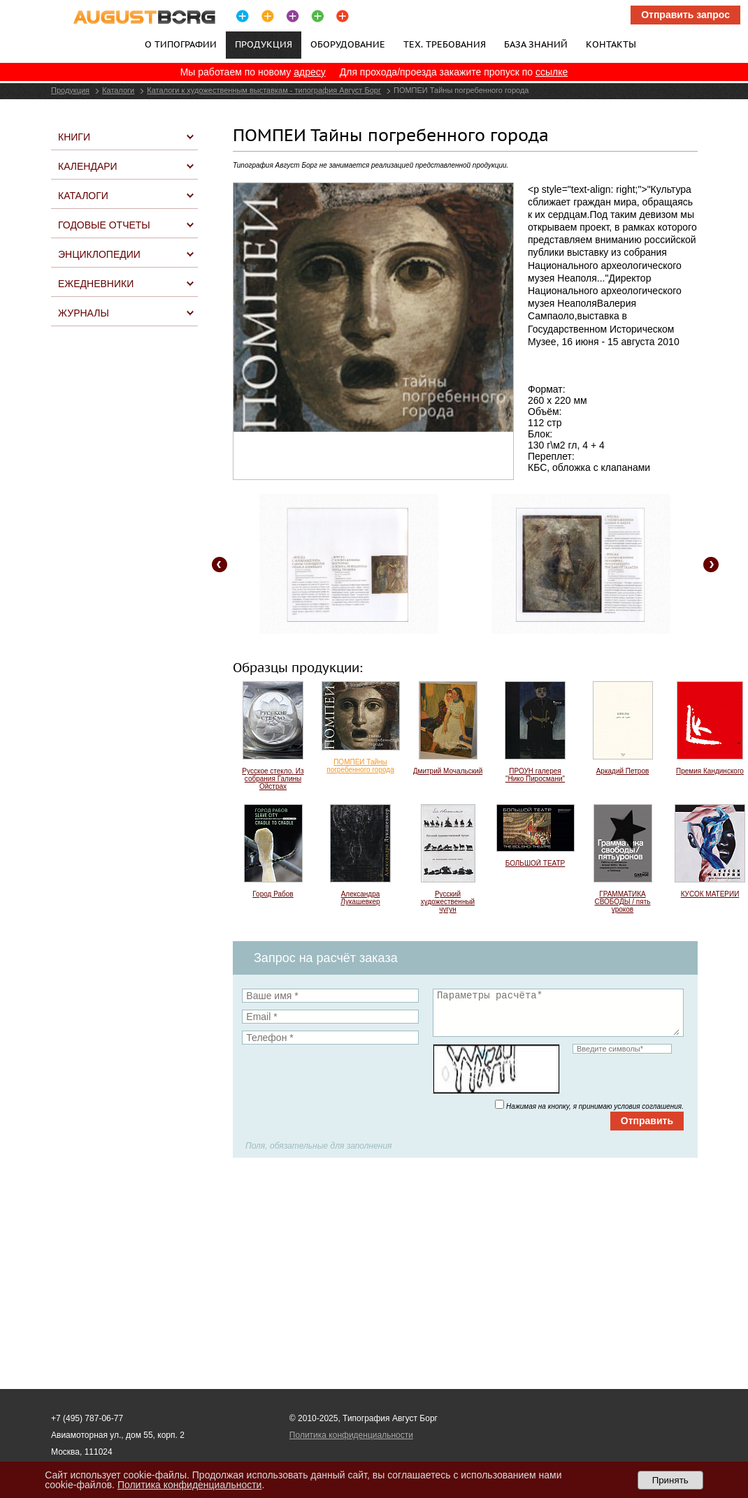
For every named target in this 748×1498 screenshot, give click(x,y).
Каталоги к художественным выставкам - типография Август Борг (264, 90)
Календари (87, 166)
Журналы (83, 313)
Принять (670, 1480)
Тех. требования (444, 44)
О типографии (181, 44)
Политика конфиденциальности (351, 1435)
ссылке (551, 72)
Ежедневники (96, 283)
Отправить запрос (685, 14)
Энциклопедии (99, 254)
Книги (74, 137)
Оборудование (347, 44)
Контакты (611, 44)
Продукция (70, 90)
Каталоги (118, 90)
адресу (310, 72)
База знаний (536, 44)
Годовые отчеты (104, 225)
